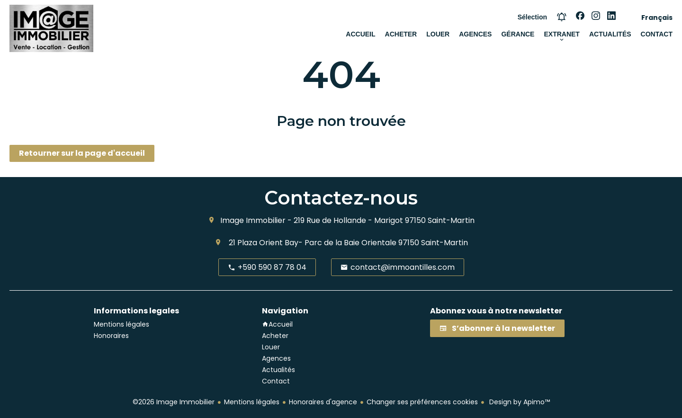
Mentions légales (251, 402)
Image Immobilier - (256, 220)
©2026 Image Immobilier (174, 402)
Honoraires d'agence (323, 402)
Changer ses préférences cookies (422, 402)
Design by (518, 402)
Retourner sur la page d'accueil (82, 153)
